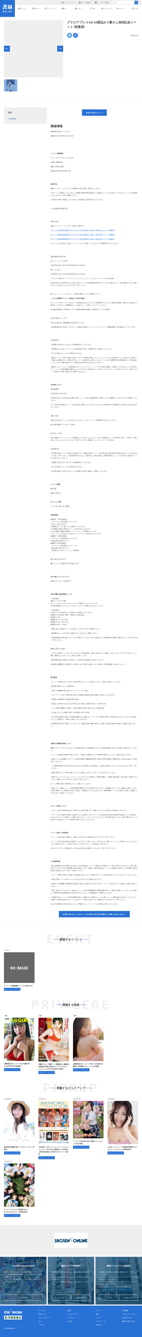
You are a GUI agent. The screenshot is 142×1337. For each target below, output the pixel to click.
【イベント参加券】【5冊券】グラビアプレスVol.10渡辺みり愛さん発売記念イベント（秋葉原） (83, 239)
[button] (7, 49)
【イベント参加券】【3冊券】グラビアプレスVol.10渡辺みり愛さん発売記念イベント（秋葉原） (83, 234)
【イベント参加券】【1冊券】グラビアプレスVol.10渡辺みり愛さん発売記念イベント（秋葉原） (83, 230)
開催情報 (13, 118)
